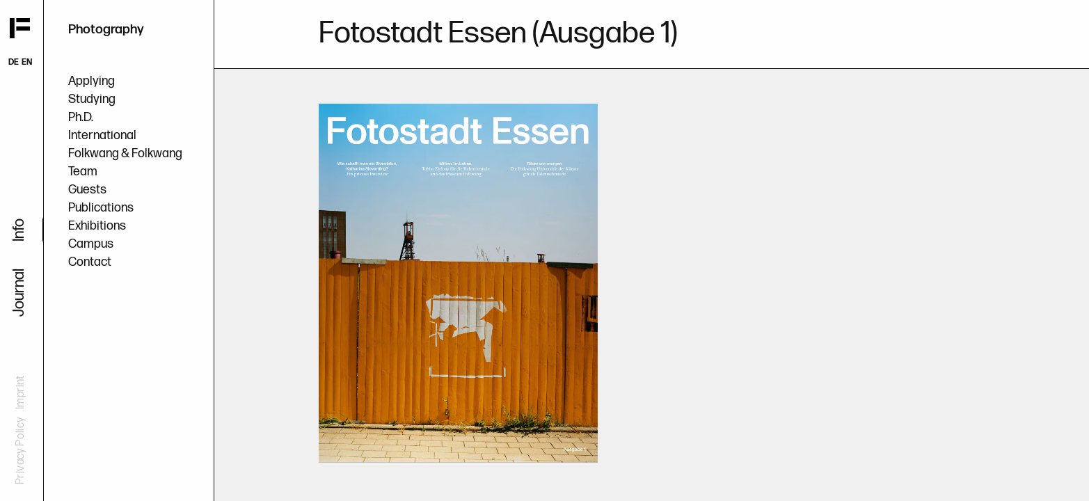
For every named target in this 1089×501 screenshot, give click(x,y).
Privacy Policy (20, 450)
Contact (89, 262)
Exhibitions (97, 225)
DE (13, 62)
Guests (87, 189)
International (102, 135)
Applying (91, 81)
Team (82, 171)
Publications (101, 207)
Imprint (20, 392)
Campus (90, 244)
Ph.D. (80, 117)
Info (19, 229)
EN (27, 62)
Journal (19, 293)
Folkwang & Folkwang (125, 153)
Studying (92, 99)
